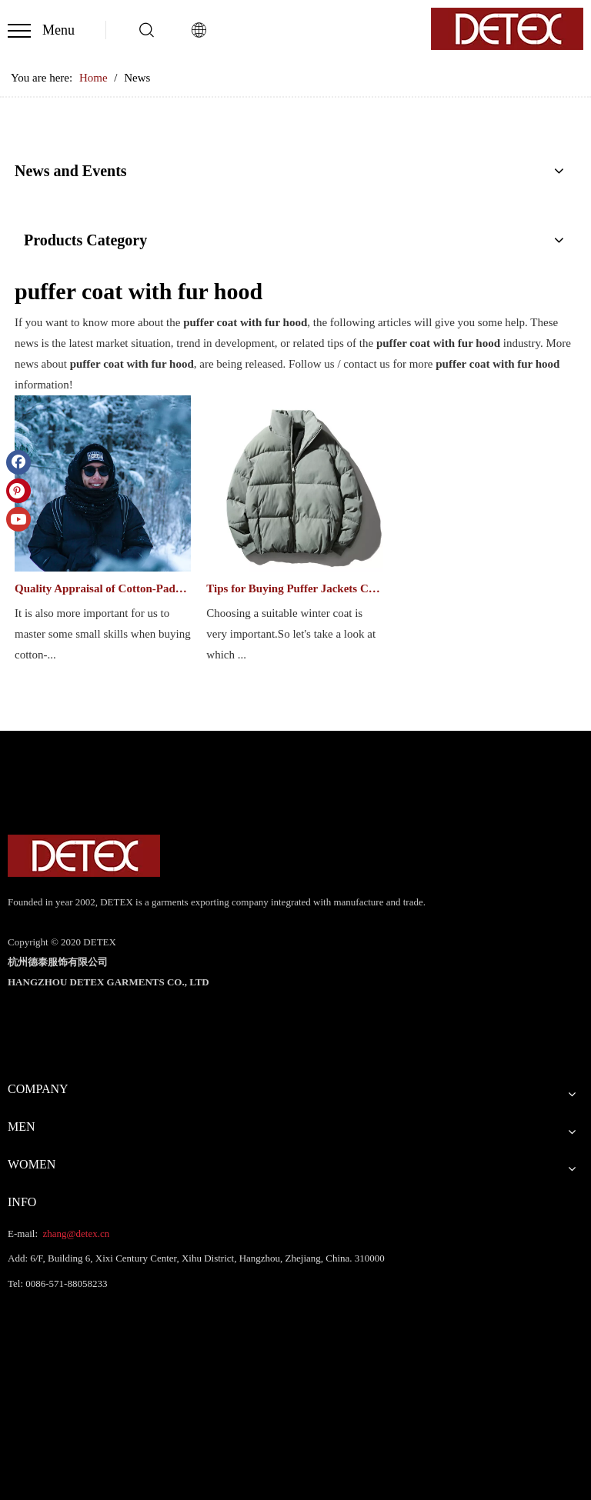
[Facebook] (18, 462)
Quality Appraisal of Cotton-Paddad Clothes (103, 588)
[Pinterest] (18, 490)
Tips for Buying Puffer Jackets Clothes (294, 588)
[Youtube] (18, 519)
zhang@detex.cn (74, 1233)
